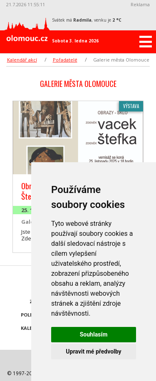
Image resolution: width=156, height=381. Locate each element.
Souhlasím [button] (94, 334)
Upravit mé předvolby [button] (93, 351)
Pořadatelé (65, 60)
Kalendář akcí (22, 60)
